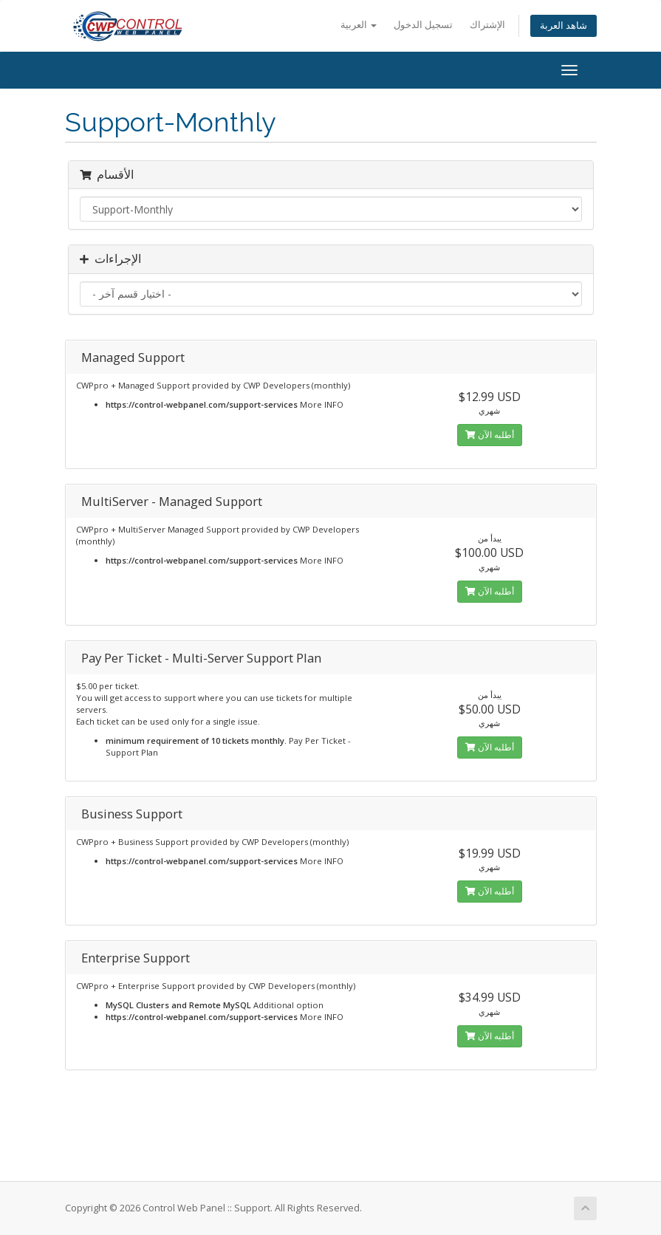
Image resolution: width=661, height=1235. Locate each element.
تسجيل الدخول (423, 24)
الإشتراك (487, 24)
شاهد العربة (563, 25)
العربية (358, 24)
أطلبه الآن (489, 434)
